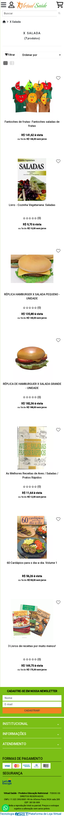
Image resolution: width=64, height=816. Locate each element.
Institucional (15, 724)
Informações (14, 734)
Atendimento (14, 744)
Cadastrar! (32, 710)
